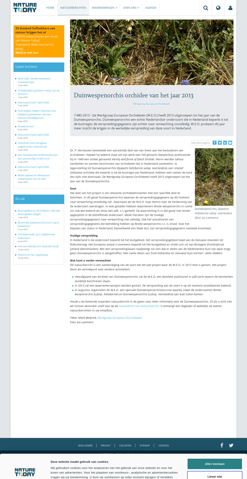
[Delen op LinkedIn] (225, 143)
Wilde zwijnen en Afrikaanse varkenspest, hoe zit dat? (33, 177)
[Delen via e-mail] (230, 143)
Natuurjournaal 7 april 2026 (33, 102)
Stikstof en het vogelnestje (33, 254)
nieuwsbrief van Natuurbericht (139, 306)
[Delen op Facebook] (215, 143)
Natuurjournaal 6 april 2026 (33, 134)
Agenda (150, 7)
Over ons (131, 7)
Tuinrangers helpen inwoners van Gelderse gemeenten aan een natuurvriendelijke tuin (37, 114)
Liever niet (214, 453)
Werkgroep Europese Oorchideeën (120, 318)
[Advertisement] (152, 361)
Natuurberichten (73, 7)
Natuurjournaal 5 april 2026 (33, 167)
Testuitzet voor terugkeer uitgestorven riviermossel (32, 144)
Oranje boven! (26, 126)
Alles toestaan (215, 441)
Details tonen (208, 471)
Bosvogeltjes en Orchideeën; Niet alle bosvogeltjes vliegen (39, 212)
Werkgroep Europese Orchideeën (151, 103)
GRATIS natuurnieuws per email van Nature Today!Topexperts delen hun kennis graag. (36, 44)
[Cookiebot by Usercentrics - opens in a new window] (25, 471)
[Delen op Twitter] (220, 143)
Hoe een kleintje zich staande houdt (38, 246)
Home (50, 7)
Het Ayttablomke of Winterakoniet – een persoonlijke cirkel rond (38, 156)
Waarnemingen (104, 7)
